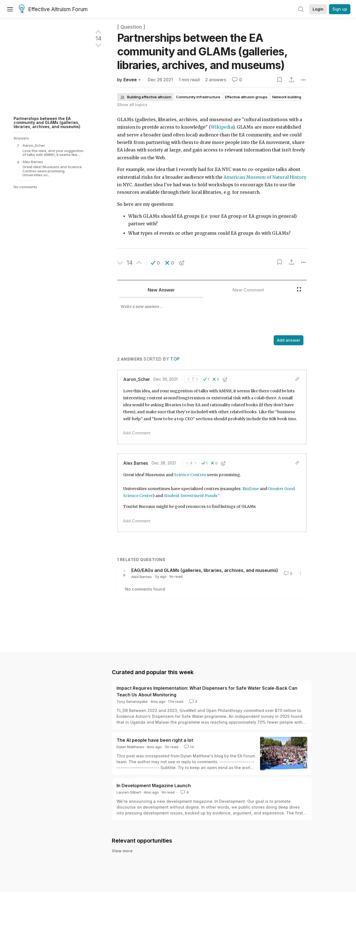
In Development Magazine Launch (154, 785)
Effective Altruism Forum (53, 9)
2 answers (215, 79)
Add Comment (136, 432)
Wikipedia (222, 127)
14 (188, 746)
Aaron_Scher (136, 379)
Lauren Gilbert (129, 792)
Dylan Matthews (130, 747)
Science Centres (190, 474)
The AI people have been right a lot (155, 740)
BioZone (251, 488)
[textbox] (205, 317)
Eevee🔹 (132, 79)
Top (175, 359)
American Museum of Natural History (265, 177)
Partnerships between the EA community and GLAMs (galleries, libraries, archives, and (202, 51)
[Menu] (10, 9)
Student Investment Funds (190, 495)
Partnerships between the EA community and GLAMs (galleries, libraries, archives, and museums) (47, 122)
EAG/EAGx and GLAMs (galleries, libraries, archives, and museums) (204, 570)
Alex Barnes (135, 463)
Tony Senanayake (132, 701)
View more (122, 850)
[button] (155, 263)
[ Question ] (131, 27)
